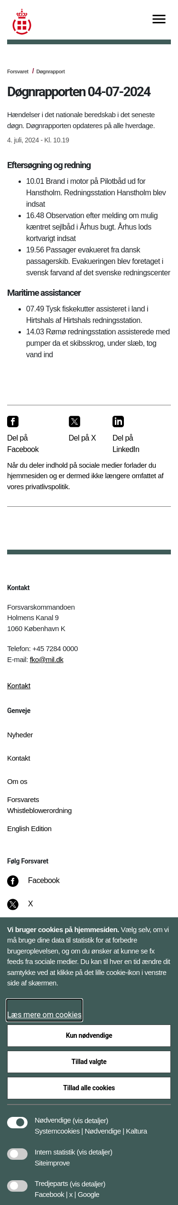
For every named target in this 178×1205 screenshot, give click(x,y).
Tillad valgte (89, 1061)
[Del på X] (83, 429)
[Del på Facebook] (30, 435)
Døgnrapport (50, 71)
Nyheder (20, 735)
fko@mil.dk (47, 659)
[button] (90, 1115)
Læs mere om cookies (44, 1014)
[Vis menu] (159, 20)
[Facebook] (39, 885)
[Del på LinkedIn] (134, 435)
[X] (30, 908)
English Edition (29, 828)
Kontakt (18, 686)
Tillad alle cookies (89, 1088)
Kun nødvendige (89, 1035)
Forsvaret (17, 71)
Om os (17, 781)
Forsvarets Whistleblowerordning (39, 804)
